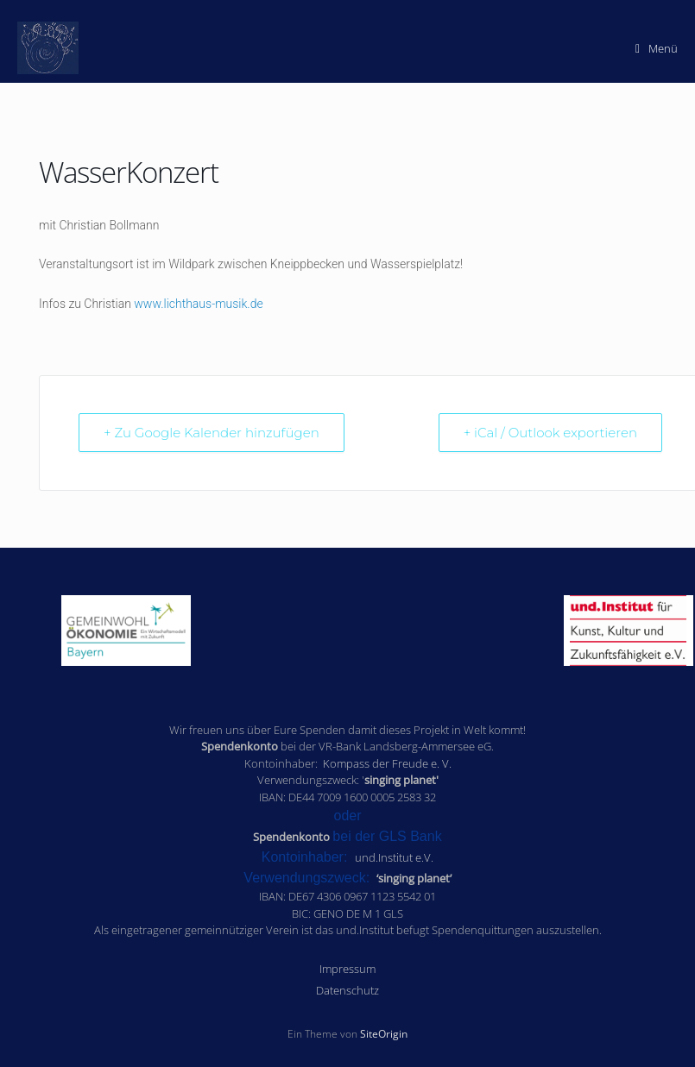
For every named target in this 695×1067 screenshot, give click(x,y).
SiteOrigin (384, 1033)
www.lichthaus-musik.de (198, 304)
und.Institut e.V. (394, 857)
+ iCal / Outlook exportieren (550, 432)
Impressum (347, 968)
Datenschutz (347, 990)
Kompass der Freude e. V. (387, 763)
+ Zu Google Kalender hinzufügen (211, 432)
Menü (656, 48)
